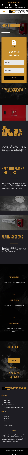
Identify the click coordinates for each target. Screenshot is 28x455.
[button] (3, 11)
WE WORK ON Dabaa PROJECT (14, 2)
